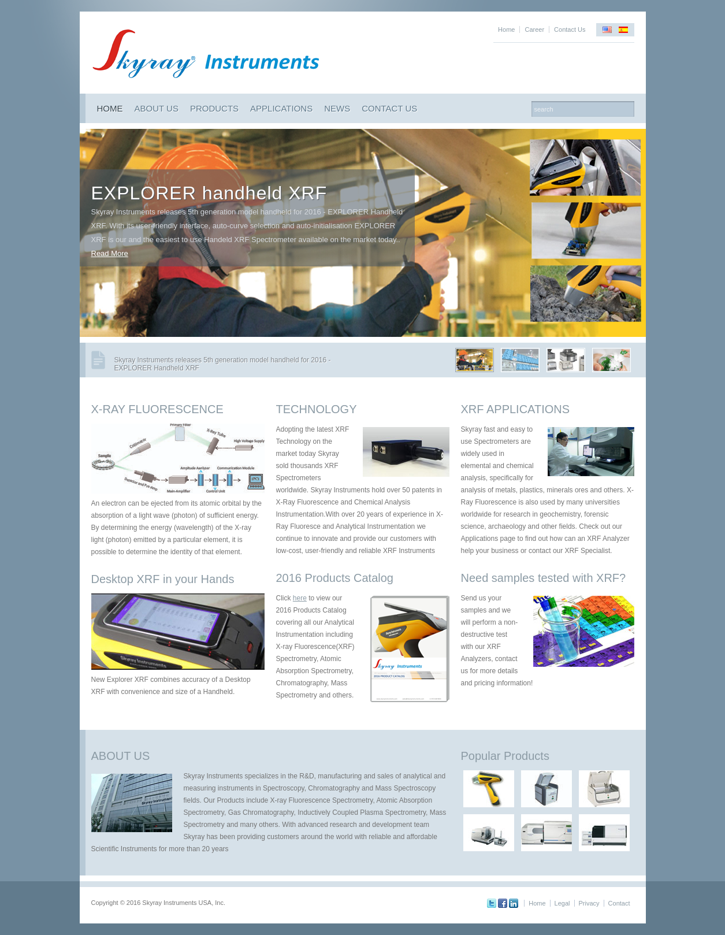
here (300, 598)
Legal (562, 903)
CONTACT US (389, 108)
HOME (110, 108)
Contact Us (569, 29)
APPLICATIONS (281, 108)
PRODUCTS (214, 108)
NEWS (337, 108)
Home (506, 29)
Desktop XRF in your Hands (163, 579)
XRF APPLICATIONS (515, 409)
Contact (619, 903)
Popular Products (505, 756)
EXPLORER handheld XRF (209, 193)
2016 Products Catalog (334, 578)
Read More (109, 253)
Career (534, 29)
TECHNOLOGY (316, 409)
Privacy (589, 903)
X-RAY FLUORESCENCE (157, 409)
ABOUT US (157, 108)
